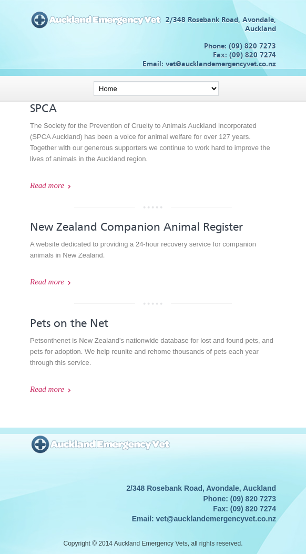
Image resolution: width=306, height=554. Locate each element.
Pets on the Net (69, 323)
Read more (47, 185)
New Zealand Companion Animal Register (136, 227)
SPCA (43, 108)
